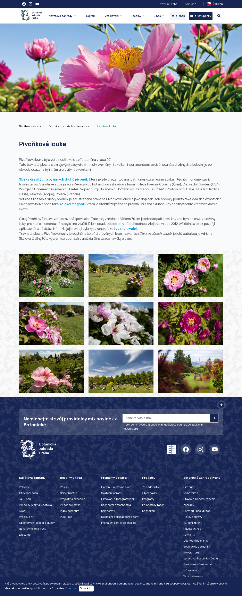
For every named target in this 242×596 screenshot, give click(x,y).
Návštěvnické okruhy (32, 528)
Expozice (54, 126)
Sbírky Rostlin (68, 493)
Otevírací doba (167, 4)
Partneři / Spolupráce (196, 511)
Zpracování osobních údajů (200, 558)
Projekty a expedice (72, 499)
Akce (22, 511)
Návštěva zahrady (30, 126)
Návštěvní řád (192, 528)
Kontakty (189, 534)
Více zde (70, 588)
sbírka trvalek (127, 228)
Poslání (64, 487)
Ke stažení (149, 511)
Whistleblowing (193, 576)
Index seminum (69, 511)
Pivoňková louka (106, 126)
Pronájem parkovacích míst (118, 523)
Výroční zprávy (192, 523)
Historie (188, 487)
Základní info (150, 487)
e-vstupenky (200, 16)
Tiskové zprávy (192, 517)
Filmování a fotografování (117, 499)
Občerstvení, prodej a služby (37, 523)
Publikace (66, 517)
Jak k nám (25, 499)
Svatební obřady (111, 493)
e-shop (178, 16)
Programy (148, 499)
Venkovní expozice (78, 126)
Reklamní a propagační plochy (120, 517)
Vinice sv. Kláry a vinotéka (35, 505)
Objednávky (149, 493)
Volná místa (190, 493)
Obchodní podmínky (195, 540)
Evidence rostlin (70, 505)
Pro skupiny (26, 517)
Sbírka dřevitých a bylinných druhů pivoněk (53, 179)
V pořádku (86, 588)
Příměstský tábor (153, 505)
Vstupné (190, 4)
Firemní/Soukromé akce (116, 487)
